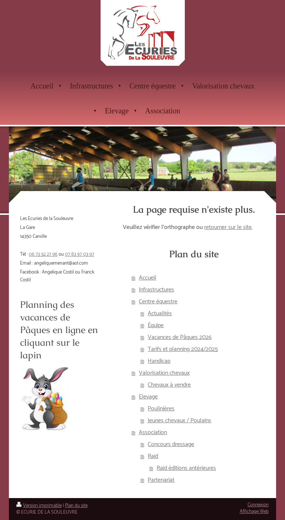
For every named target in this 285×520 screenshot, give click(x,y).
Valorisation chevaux (164, 373)
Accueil (147, 278)
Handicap (159, 361)
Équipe (156, 325)
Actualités (160, 314)
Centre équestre (158, 302)
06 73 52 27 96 (43, 254)
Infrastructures (156, 290)
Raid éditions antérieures (186, 468)
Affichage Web (254, 512)
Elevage (148, 397)
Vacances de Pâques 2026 (180, 337)
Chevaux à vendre (169, 385)
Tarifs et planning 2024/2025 (183, 349)
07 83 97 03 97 (79, 254)
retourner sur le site (228, 227)
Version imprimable (39, 506)
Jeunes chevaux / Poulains (179, 421)
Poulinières (161, 409)
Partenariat (161, 480)
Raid (153, 456)
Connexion (258, 505)
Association (153, 432)
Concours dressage (171, 444)
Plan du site (76, 506)
